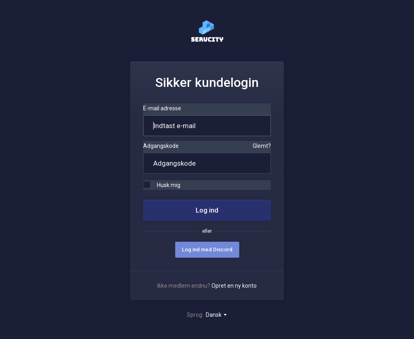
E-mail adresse (162, 108)
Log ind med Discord (207, 249)
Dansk (217, 315)
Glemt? (262, 146)
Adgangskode (161, 146)
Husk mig (161, 184)
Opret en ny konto (234, 285)
